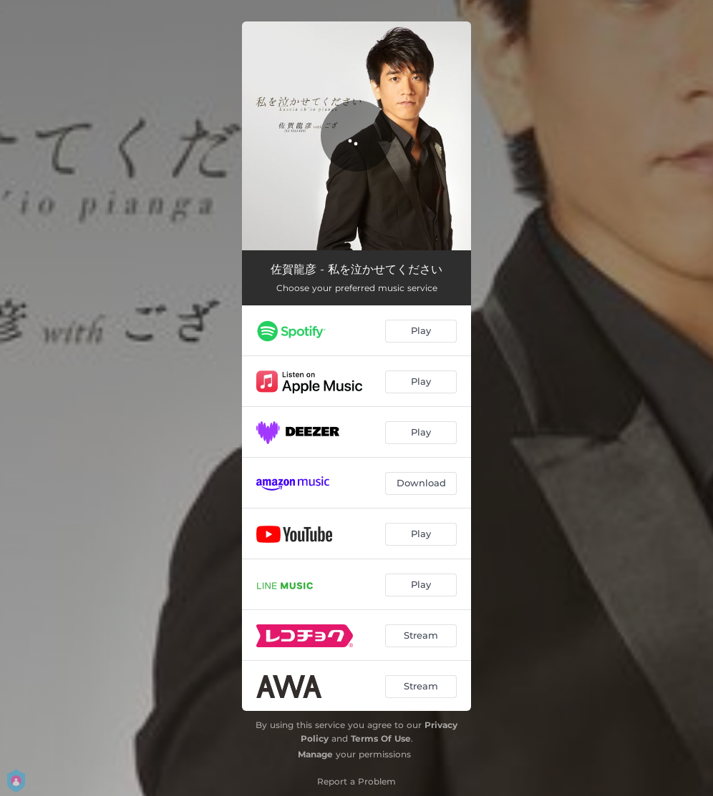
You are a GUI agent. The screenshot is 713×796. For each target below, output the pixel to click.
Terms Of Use (381, 738)
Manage (315, 754)
